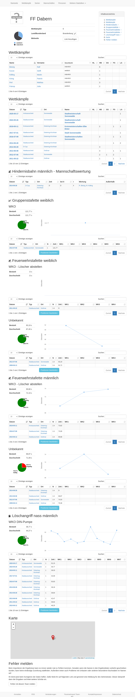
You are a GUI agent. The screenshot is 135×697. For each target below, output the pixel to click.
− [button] (13, 627)
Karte (108, 37)
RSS (33, 694)
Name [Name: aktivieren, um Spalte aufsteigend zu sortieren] (67, 110)
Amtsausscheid (28, 113)
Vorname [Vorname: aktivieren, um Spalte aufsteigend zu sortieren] (40, 63)
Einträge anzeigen (21, 57)
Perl (11, 82)
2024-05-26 (13, 120)
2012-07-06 (13, 155)
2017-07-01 (13, 133)
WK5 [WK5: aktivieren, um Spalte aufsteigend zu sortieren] (106, 244)
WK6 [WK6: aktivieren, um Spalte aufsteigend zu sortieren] (118, 244)
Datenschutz (116, 694)
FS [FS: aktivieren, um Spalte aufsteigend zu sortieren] (114, 63)
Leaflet (75, 658)
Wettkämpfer (111, 20)
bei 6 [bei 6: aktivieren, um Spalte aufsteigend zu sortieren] (62, 182)
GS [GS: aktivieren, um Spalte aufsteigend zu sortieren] (107, 63)
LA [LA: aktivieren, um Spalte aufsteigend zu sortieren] (121, 63)
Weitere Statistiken (78, 3)
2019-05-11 (13, 126)
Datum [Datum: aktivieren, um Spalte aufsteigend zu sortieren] (12, 110)
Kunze (11, 71)
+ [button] (13, 624)
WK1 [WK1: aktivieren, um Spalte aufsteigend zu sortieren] (61, 244)
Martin (39, 75)
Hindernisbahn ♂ (112, 25)
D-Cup (25, 147)
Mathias (40, 82)
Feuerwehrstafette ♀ (114, 30)
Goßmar (46, 150)
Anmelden (17, 694)
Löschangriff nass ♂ (113, 35)
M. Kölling (89, 185)
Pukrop (12, 86)
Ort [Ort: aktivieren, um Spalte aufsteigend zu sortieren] (45, 110)
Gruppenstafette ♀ (113, 27)
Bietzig (12, 67)
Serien (37, 3)
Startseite (14, 3)
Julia (39, 86)
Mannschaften (49, 3)
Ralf (38, 67)
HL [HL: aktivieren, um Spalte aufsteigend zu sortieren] (93, 63)
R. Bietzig (82, 185)
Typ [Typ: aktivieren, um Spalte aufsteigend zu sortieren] (24, 110)
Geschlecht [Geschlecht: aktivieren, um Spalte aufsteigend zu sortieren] (69, 63)
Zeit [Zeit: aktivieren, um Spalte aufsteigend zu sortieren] (50, 182)
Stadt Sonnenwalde (73, 133)
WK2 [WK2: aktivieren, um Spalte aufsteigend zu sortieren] (73, 244)
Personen (62, 3)
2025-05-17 (13, 114)
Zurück (108, 91)
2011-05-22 (13, 159)
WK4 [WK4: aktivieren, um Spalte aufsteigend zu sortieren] (95, 244)
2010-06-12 (13, 437)
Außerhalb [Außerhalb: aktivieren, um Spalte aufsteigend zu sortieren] (110, 182)
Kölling (12, 75)
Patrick (39, 79)
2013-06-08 (13, 151)
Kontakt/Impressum (95, 694)
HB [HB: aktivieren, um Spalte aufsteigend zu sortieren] (100, 63)
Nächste (121, 91)
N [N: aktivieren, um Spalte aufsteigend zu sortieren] (47, 244)
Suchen (112, 57)
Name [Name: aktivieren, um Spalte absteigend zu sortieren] (11, 63)
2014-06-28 (13, 143)
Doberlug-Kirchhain (50, 126)
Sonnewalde (48, 113)
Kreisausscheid (28, 126)
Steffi (39, 71)
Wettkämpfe (26, 3)
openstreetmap (89, 658)
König (11, 79)
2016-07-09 (13, 137)
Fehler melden (111, 40)
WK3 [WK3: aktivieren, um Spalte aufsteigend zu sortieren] (84, 244)
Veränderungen (50, 694)
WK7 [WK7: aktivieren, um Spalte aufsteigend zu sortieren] (119, 559)
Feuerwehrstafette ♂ (114, 32)
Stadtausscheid (28, 120)
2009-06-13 (13, 365)
